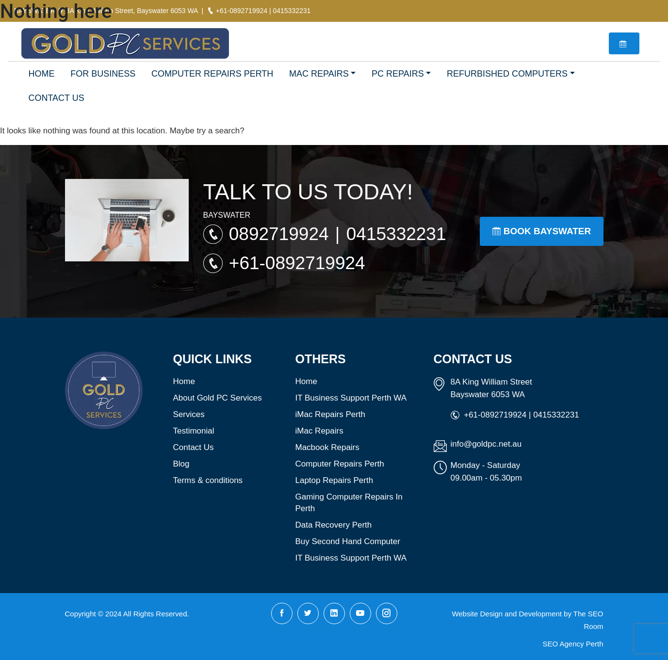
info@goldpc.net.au (486, 444)
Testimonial (193, 430)
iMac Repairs (319, 430)
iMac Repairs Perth (330, 414)
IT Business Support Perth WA (351, 397)
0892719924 (281, 234)
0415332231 (396, 234)
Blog (181, 463)
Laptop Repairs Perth (334, 480)
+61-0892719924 (297, 263)
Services (189, 414)
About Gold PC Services (217, 397)
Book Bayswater (541, 231)
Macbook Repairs (327, 447)
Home (184, 381)
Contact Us (193, 447)
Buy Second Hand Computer (347, 541)
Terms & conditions (208, 480)
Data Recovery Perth (333, 525)
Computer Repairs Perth (339, 463)
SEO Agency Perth (572, 644)
